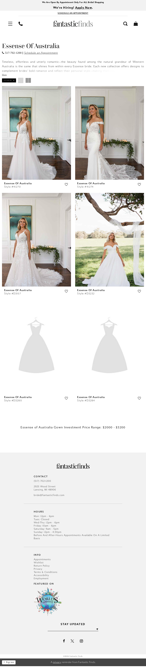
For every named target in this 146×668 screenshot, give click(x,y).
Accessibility (41, 576)
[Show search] (125, 24)
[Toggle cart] (136, 24)
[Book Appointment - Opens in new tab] (73, 14)
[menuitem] (10, 24)
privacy (57, 664)
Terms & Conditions (45, 573)
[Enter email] (73, 631)
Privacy (38, 570)
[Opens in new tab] (12, 53)
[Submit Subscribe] (99, 631)
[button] (10, 24)
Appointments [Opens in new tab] (42, 561)
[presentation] (36, 134)
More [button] (4, 76)
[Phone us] (20, 24)
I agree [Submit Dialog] (9, 664)
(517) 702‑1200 (42, 482)
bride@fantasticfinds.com (49, 496)
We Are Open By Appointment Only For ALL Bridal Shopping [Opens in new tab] (73, 2)
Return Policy (42, 567)
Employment (41, 580)
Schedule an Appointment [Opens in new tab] (41, 53)
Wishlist (39, 564)
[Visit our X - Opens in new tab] (72, 643)
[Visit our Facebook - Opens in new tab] (64, 643)
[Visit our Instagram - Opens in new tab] (81, 643)
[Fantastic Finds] (73, 25)
